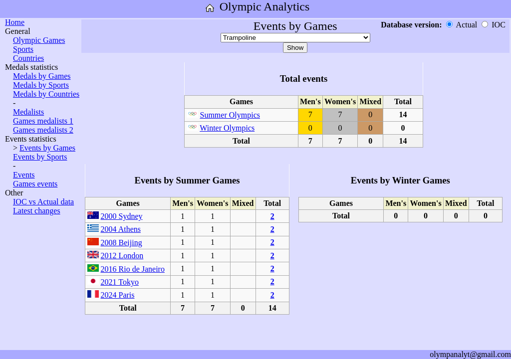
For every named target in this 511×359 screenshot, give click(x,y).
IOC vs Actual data (43, 201)
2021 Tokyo (120, 282)
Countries (28, 58)
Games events (35, 184)
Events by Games (47, 148)
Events (24, 175)
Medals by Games (42, 76)
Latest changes (36, 210)
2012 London (122, 255)
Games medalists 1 (43, 121)
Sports (23, 49)
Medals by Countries (46, 94)
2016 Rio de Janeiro (133, 269)
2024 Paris (118, 295)
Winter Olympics (227, 128)
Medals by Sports (41, 85)
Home (14, 22)
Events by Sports (40, 157)
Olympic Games (39, 40)
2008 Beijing (121, 242)
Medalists (28, 112)
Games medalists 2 (43, 130)
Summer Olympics (230, 115)
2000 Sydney (122, 216)
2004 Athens (121, 229)
